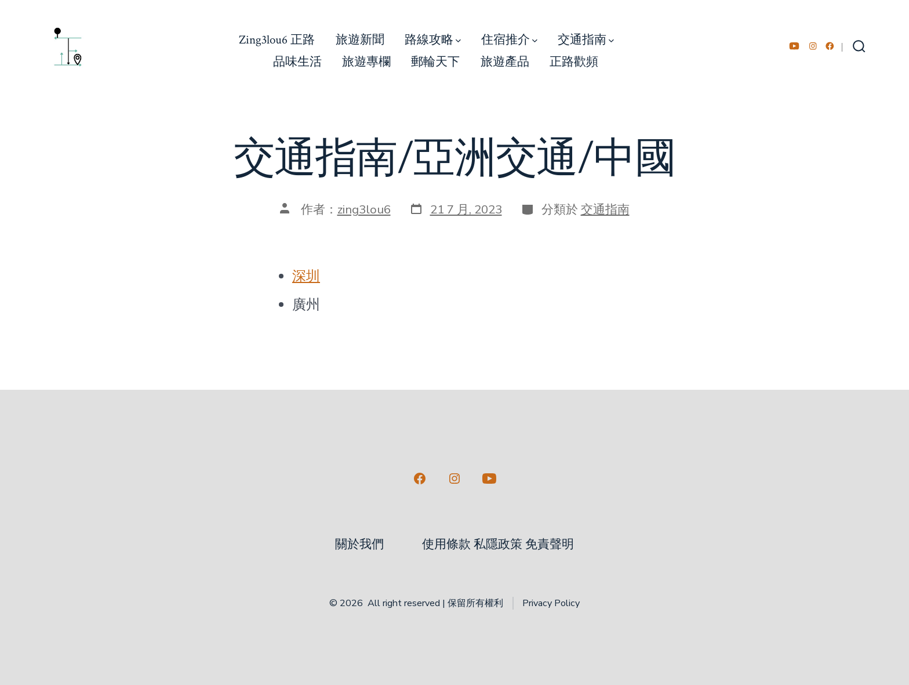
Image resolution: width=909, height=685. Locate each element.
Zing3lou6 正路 (277, 40)
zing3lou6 (364, 209)
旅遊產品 (505, 62)
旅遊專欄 (366, 62)
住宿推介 (509, 40)
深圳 (306, 276)
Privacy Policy (551, 603)
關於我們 (359, 544)
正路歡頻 (574, 62)
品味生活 (297, 62)
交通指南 (586, 40)
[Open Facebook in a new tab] (830, 46)
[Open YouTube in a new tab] (794, 46)
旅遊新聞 (360, 40)
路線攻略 (433, 40)
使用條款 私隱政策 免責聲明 (498, 544)
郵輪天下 (435, 62)
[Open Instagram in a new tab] (813, 46)
